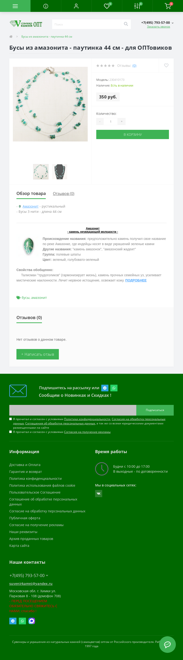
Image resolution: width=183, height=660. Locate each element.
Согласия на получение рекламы (87, 432)
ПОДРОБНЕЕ (136, 280)
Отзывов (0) (63, 193)
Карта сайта (19, 545)
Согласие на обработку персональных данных (47, 511)
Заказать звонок (158, 26)
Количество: (106, 113)
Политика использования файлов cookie (42, 485)
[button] (76, 6)
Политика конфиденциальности (35, 478)
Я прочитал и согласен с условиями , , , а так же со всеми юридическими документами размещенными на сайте (89, 423)
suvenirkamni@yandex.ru (31, 583)
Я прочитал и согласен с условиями (62, 432)
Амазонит (31, 206)
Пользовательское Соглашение (35, 492)
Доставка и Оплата (25, 464)
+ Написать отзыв (37, 354)
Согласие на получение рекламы (36, 525)
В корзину (133, 134)
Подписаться (155, 410)
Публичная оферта (24, 518)
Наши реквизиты (23, 531)
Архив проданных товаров (31, 538)
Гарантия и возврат (25, 471)
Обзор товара (31, 193)
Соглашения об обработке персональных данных (60, 423)
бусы (26, 297)
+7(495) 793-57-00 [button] (29, 575)
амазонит (39, 297)
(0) (134, 65)
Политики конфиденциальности (87, 419)
